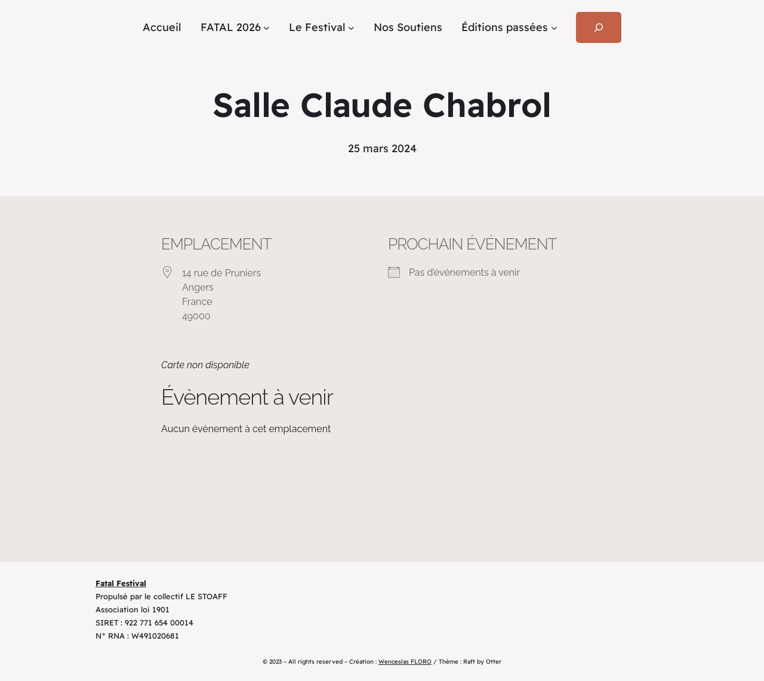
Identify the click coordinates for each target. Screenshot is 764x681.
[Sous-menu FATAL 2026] (266, 27)
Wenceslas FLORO (405, 661)
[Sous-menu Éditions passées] (554, 27)
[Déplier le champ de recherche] (598, 27)
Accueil (162, 27)
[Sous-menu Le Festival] (351, 27)
